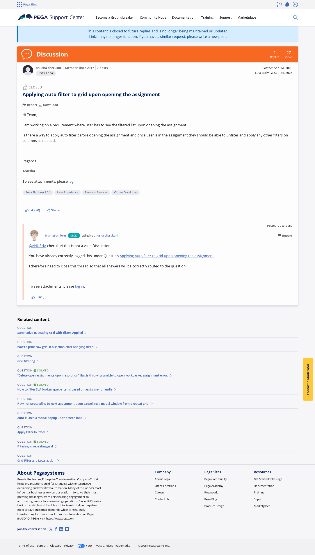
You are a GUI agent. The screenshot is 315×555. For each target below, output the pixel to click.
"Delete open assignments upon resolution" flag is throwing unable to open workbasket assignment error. (95, 375)
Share (53, 210)
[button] (28, 70)
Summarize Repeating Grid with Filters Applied (52, 333)
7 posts (102, 68)
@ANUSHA (37, 245)
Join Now (264, 544)
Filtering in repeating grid (37, 446)
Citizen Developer (125, 192)
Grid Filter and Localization (38, 460)
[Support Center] (50, 17)
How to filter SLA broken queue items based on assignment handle (67, 389)
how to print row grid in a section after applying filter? (57, 347)
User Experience (67, 192)
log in (73, 181)
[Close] (309, 538)
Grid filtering (28, 361)
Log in (287, 544)
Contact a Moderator (308, 379)
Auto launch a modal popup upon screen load (52, 418)
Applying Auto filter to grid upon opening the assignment (167, 255)
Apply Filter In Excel (33, 432)
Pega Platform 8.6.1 (37, 192)
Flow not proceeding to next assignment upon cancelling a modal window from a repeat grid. (85, 403)
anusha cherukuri (49, 68)
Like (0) (32, 210)
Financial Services (96, 192)
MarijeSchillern (55, 235)
